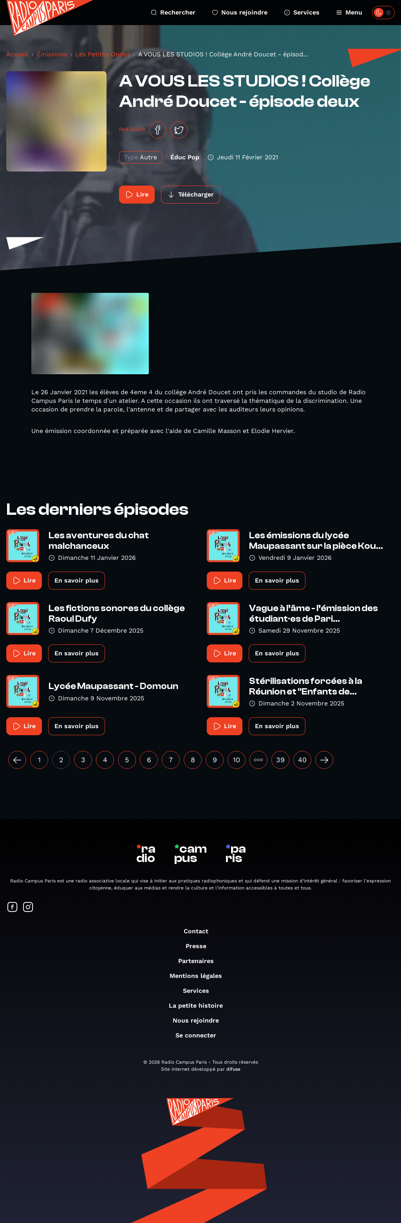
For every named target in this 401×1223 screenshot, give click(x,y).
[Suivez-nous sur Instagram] (28, 908)
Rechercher (173, 12)
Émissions (52, 54)
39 (280, 760)
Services (302, 12)
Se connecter (199, 1035)
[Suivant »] (324, 759)
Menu (349, 12)
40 (302, 760)
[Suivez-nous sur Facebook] (12, 908)
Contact (200, 931)
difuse (233, 1069)
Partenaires (200, 961)
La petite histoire (200, 1005)
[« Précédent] (17, 759)
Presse (200, 946)
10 (236, 760)
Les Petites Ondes (102, 54)
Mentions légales (200, 975)
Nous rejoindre (239, 12)
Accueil (17, 54)
